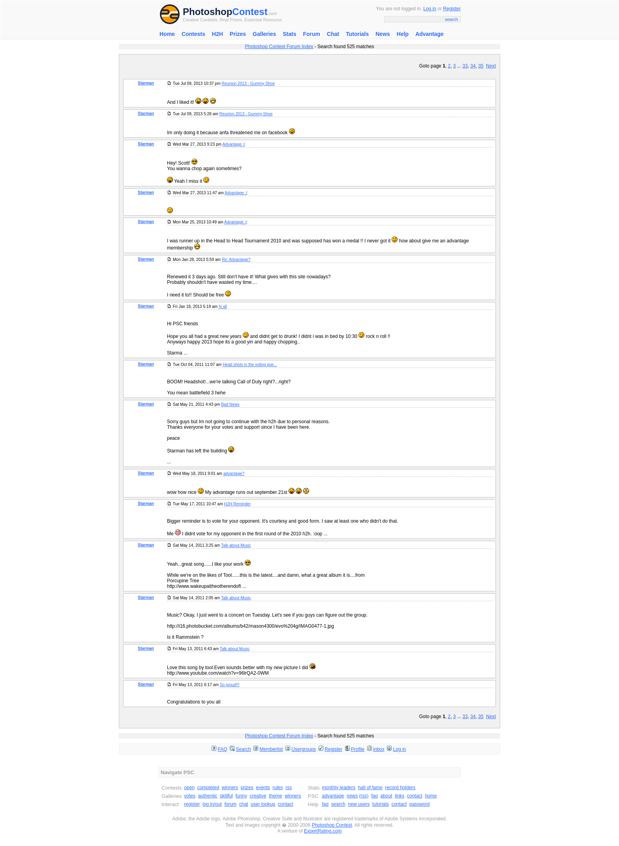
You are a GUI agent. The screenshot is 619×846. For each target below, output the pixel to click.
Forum (311, 34)
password (419, 804)
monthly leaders (338, 787)
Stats (289, 34)
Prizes (238, 34)
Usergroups (303, 749)
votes (189, 796)
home (431, 796)
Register (452, 8)
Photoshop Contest (332, 825)
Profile (357, 749)
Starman (146, 83)
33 (464, 66)
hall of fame (370, 787)
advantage (333, 796)
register (192, 804)
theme (275, 796)
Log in (429, 8)
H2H (217, 34)
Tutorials (357, 34)
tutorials (380, 804)
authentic (208, 796)
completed (208, 787)
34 (472, 66)
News (382, 34)
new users (359, 804)
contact (285, 804)
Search (243, 749)
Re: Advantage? (236, 259)
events (263, 787)
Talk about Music (236, 545)
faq (374, 796)
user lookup (263, 804)
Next (491, 66)
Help (403, 34)
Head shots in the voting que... (250, 364)
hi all (223, 306)
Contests (193, 34)
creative (257, 796)
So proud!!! (230, 685)
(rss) (364, 796)
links (399, 796)
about (386, 796)
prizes (247, 787)
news (352, 796)
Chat (333, 34)
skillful (226, 796)
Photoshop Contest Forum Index (279, 46)
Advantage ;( (233, 144)
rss (288, 787)
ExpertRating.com (322, 831)
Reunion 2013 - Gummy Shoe (248, 83)
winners (230, 787)
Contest (249, 11)
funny (241, 796)
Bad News (230, 404)
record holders (400, 787)
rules (277, 787)
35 (480, 66)
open (189, 787)
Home (167, 34)
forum (230, 804)
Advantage (429, 34)
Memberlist (271, 749)
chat (243, 804)
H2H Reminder (237, 504)
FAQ (222, 749)
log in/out (212, 804)
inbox (379, 749)
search (338, 804)
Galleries (264, 34)
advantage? (233, 473)
